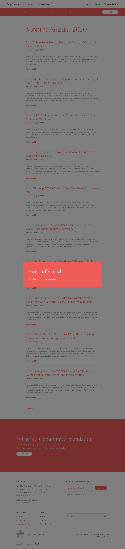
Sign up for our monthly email (44, 279)
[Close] (98, 265)
